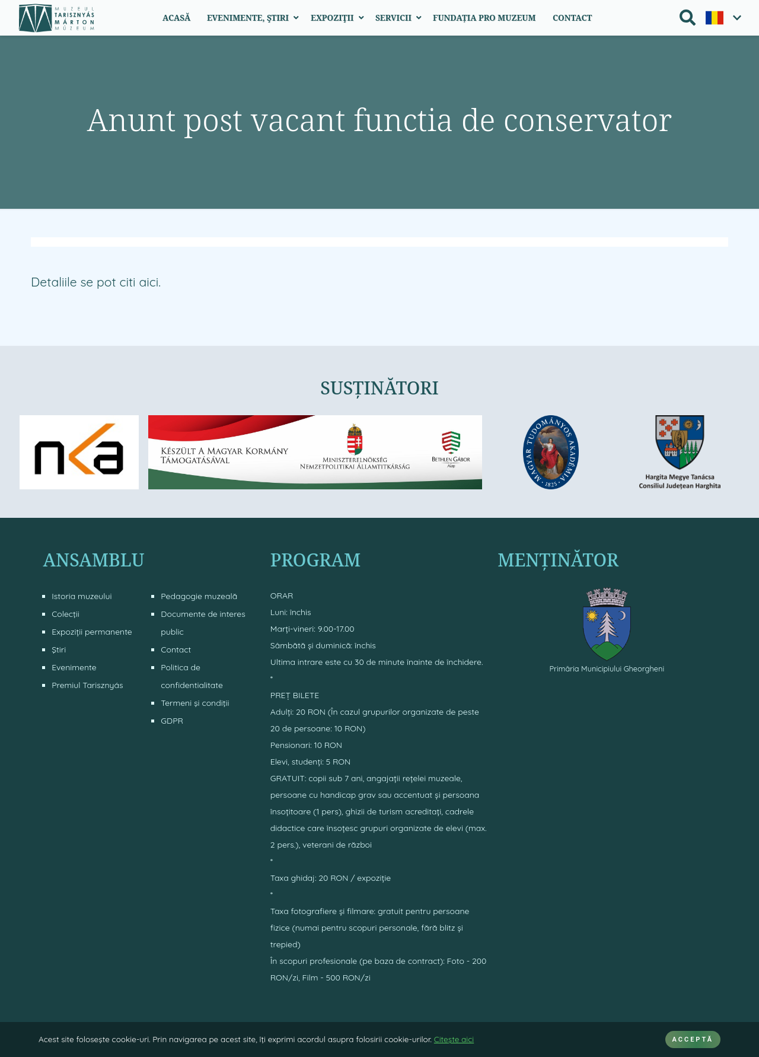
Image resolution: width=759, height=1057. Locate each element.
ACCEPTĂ (692, 1039)
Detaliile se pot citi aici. (96, 281)
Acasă (176, 17)
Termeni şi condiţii (195, 703)
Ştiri (59, 649)
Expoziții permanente (92, 631)
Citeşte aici (454, 1039)
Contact (572, 17)
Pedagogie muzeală (199, 596)
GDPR (172, 720)
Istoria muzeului (81, 596)
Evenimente (74, 667)
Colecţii (65, 614)
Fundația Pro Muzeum (484, 17)
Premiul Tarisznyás (87, 685)
